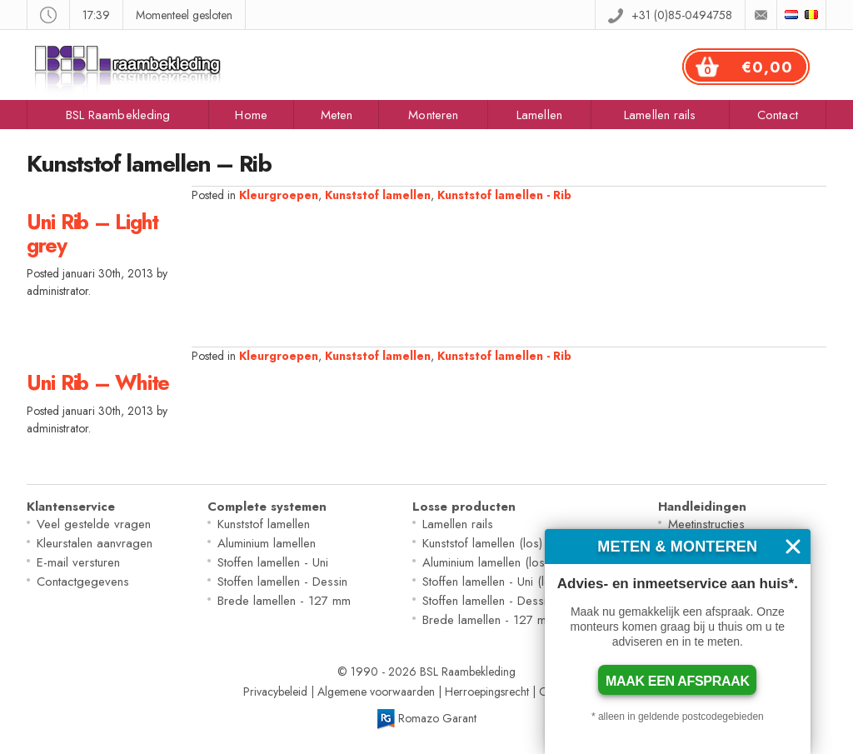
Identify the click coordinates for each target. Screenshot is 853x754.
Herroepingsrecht (487, 691)
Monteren (433, 115)
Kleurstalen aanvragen (94, 543)
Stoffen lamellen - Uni (272, 562)
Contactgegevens (83, 581)
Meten (337, 115)
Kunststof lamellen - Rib (504, 195)
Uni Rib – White (98, 382)
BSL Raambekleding (118, 115)
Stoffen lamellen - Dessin (282, 581)
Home (251, 115)
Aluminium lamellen (266, 543)
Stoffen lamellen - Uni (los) (491, 581)
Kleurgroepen (278, 195)
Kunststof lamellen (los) (482, 543)
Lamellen (539, 115)
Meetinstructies (706, 524)
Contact (777, 115)
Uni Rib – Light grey (92, 233)
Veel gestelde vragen (94, 524)
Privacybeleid (275, 691)
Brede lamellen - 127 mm (284, 601)
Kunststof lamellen (378, 195)
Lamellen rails (660, 115)
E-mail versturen (78, 562)
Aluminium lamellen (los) (485, 562)
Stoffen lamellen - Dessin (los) (501, 601)
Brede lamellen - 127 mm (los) (502, 620)
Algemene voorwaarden (376, 691)
